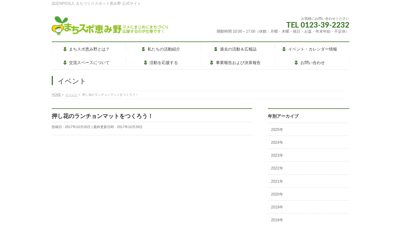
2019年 (277, 207)
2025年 (277, 129)
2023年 (277, 155)
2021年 (277, 181)
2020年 (277, 194)
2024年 (277, 142)
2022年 (277, 168)
